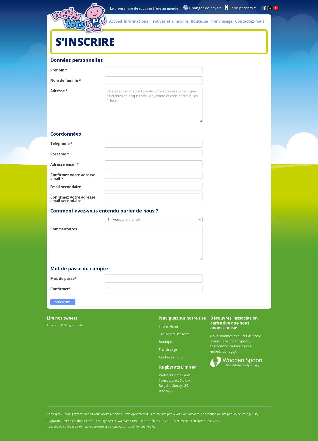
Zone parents (241, 7)
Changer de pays (203, 7)
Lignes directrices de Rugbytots (105, 426)
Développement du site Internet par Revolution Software (161, 414)
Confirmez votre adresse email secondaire (72, 199)
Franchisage (221, 21)
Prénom (58, 70)
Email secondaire (65, 187)
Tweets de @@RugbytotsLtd (65, 325)
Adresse (59, 91)
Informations (136, 21)
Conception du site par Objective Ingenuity (229, 414)
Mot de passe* (63, 278)
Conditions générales (141, 426)
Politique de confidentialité (64, 426)
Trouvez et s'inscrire (169, 21)
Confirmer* (60, 289)
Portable (59, 154)
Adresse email (64, 164)
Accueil (115, 21)
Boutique (199, 21)
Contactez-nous (249, 21)
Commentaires (63, 229)
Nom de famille (65, 80)
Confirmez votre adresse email (72, 176)
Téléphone (61, 144)
